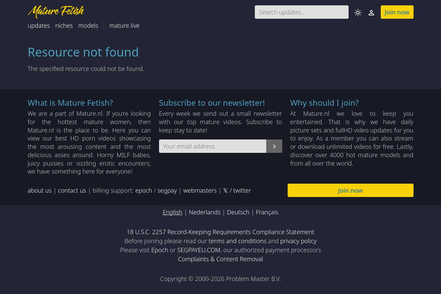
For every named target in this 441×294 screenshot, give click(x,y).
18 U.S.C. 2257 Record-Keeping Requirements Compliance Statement (220, 232)
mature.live (124, 25)
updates (39, 25)
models (88, 25)
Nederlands (205, 212)
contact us (72, 190)
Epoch (159, 250)
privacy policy (298, 241)
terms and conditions (238, 241)
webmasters (200, 190)
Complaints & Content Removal (220, 259)
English (172, 212)
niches (64, 25)
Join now (397, 12)
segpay (167, 190)
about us (40, 190)
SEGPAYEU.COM (198, 250)
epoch (143, 190)
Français (267, 212)
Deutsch (238, 212)
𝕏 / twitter (237, 190)
